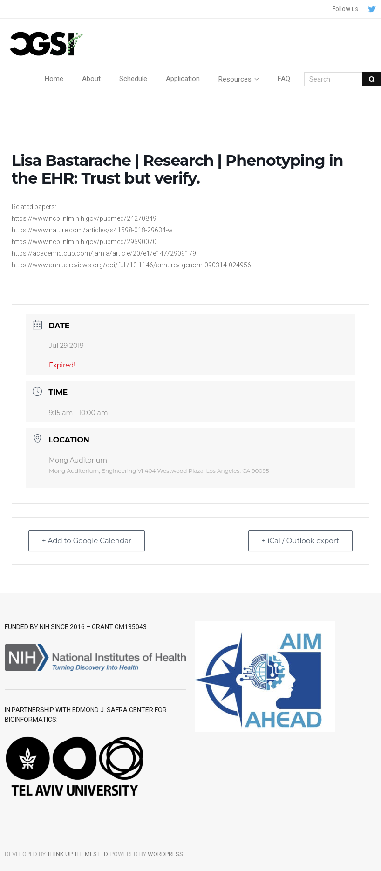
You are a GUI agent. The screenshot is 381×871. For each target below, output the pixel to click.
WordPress (165, 854)
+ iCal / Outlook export (300, 540)
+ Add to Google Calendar (86, 540)
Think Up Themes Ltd (77, 854)
